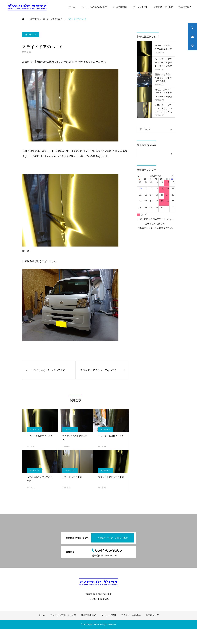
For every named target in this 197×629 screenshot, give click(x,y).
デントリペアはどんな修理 (94, 7)
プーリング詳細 (140, 7)
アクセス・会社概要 (163, 7)
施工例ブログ (185, 7)
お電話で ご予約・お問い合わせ (113, 538)
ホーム (72, 7)
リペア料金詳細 (119, 7)
